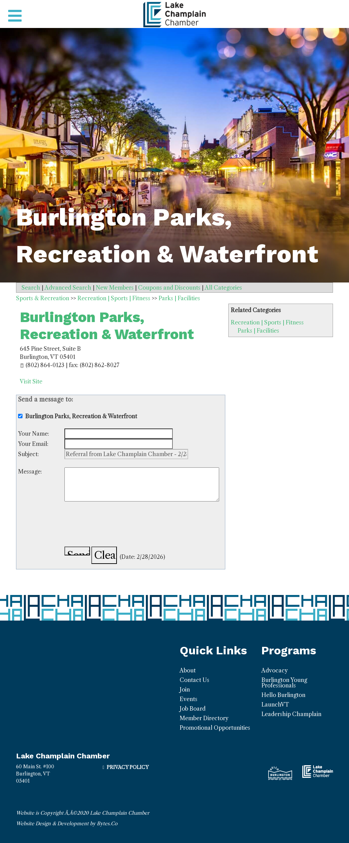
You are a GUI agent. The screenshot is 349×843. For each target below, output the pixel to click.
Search (30, 287)
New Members (115, 287)
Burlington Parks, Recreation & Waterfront (107, 326)
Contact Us (194, 680)
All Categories (223, 287)
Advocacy (274, 670)
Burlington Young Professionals (284, 683)
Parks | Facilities (258, 330)
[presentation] (116, 525)
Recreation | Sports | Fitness (267, 322)
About (188, 670)
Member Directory (204, 718)
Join (185, 689)
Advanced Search (68, 287)
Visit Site (31, 381)
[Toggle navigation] (15, 16)
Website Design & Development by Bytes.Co (67, 823)
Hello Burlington (283, 695)
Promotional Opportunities (215, 727)
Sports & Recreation (42, 298)
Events (188, 699)
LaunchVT (275, 704)
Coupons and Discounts (169, 287)
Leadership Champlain (291, 714)
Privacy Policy (128, 767)
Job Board (193, 708)
